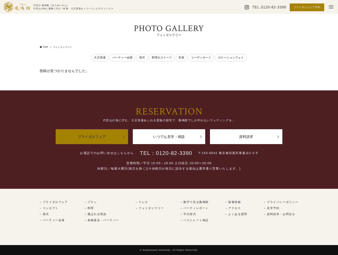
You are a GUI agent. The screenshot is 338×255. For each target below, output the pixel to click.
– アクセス (233, 208)
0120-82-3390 (273, 7)
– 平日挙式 (188, 214)
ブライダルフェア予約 (307, 7)
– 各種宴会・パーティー (101, 220)
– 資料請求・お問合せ (279, 214)
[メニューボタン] (331, 7)
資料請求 (246, 137)
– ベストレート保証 (194, 220)
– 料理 (89, 208)
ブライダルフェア (92, 137)
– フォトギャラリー (150, 208)
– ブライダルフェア (54, 202)
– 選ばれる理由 (95, 214)
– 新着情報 (233, 202)
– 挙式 (44, 214)
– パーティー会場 (52, 220)
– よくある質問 (236, 214)
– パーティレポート (194, 208)
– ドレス (142, 202)
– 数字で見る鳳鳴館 (194, 202)
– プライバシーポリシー (281, 202)
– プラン (90, 202)
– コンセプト (49, 208)
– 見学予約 (271, 208)
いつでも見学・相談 (169, 137)
